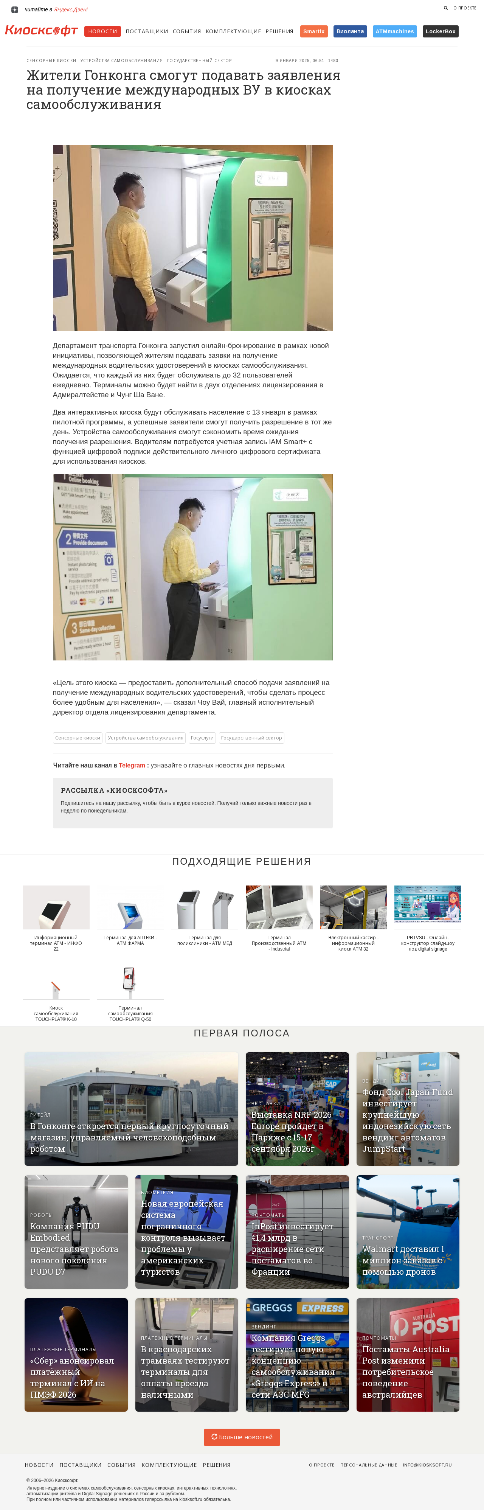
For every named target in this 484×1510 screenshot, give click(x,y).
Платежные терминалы (63, 1349)
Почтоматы (268, 1215)
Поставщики (147, 31)
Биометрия (157, 1192)
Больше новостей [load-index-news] (242, 1437)
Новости (102, 31)
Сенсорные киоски (51, 61)
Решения (279, 31)
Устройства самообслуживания (122, 61)
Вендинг (374, 1081)
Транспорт (378, 1238)
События (187, 31)
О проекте (465, 8)
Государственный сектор (199, 61)
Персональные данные (368, 1465)
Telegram (133, 765)
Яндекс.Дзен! (71, 9)
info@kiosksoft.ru (427, 1465)
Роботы (41, 1215)
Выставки (266, 1103)
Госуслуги (202, 738)
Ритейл (40, 1115)
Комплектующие (233, 31)
